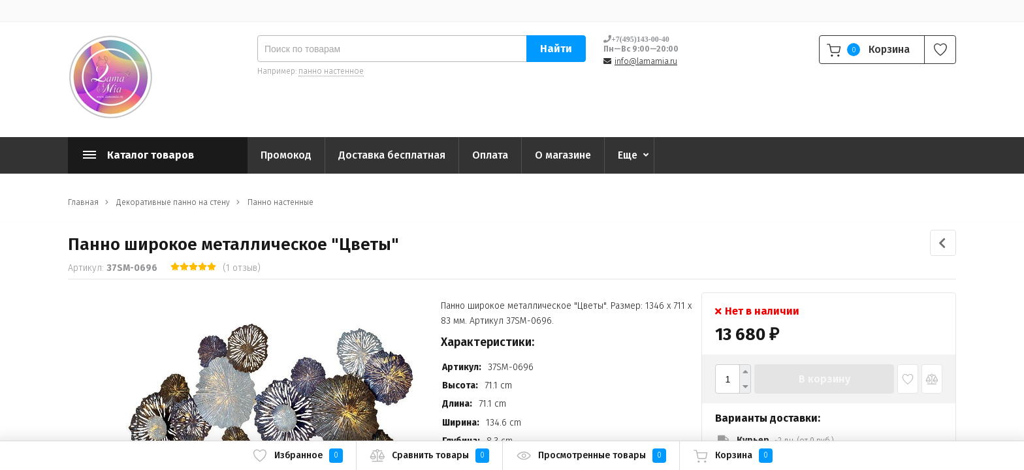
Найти (556, 48)
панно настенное (331, 71)
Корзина (733, 455)
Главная (83, 202)
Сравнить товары (429, 455)
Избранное (297, 455)
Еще (627, 155)
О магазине (563, 155)
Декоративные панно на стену (173, 202)
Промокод (286, 155)
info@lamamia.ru (646, 61)
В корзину (824, 379)
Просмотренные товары (591, 455)
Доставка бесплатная (391, 155)
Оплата (490, 155)
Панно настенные (280, 202)
